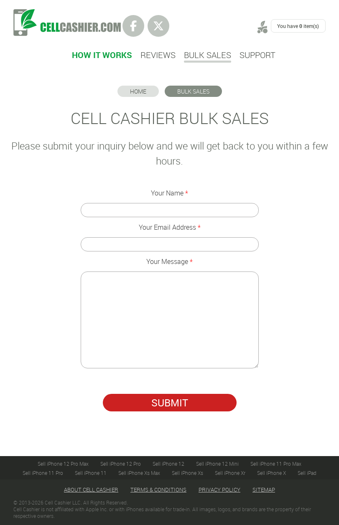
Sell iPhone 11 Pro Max (275, 463)
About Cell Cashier (91, 489)
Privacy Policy (219, 489)
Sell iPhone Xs (187, 472)
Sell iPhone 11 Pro (43, 472)
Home (138, 91)
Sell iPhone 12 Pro (120, 463)
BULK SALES (193, 91)
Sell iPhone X (271, 472)
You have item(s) (298, 26)
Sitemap (263, 489)
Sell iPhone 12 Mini (217, 463)
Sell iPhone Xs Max (139, 472)
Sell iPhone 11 (91, 472)
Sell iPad (307, 472)
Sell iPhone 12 (168, 463)
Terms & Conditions (158, 489)
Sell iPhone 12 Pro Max (63, 463)
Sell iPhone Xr (230, 472)
